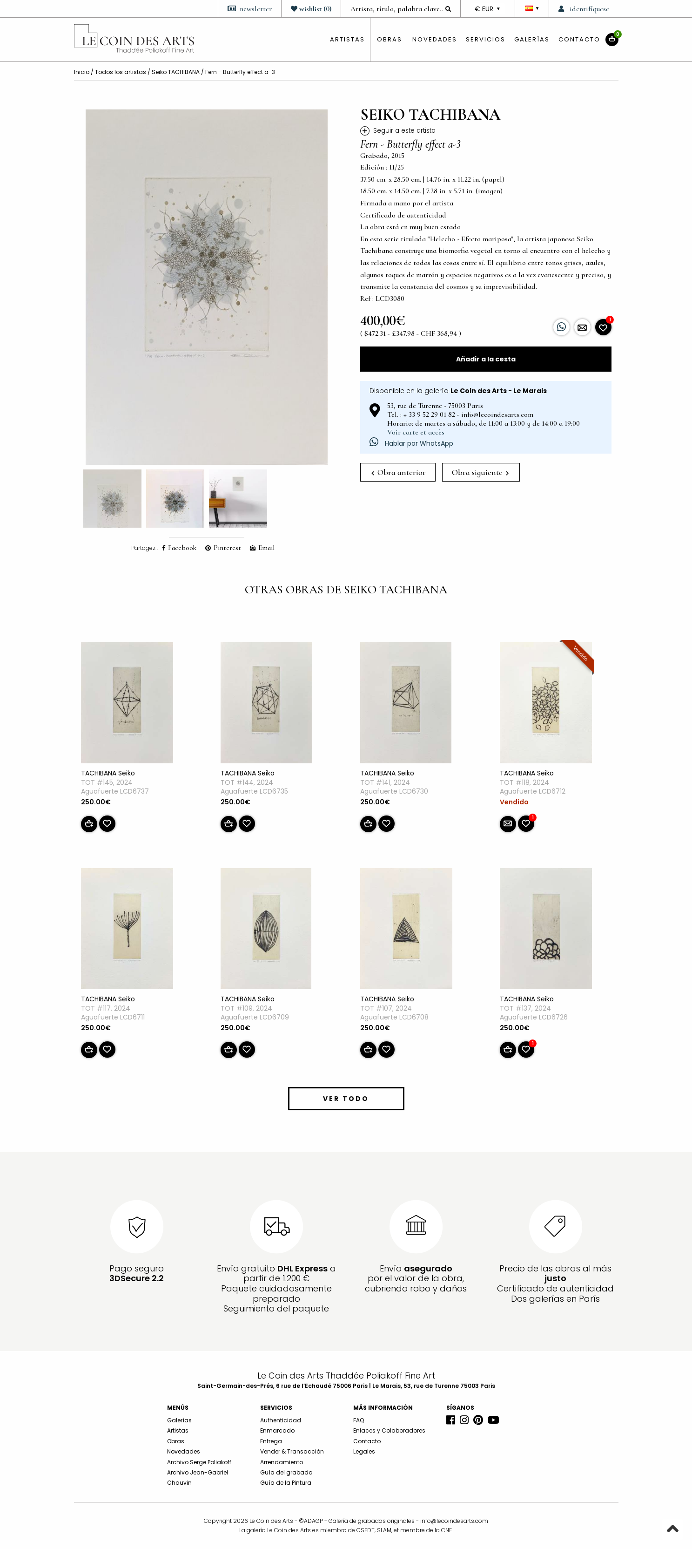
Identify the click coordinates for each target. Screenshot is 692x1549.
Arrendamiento (281, 1462)
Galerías (532, 39)
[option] (207, 287)
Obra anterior (398, 472)
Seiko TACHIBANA (176, 72)
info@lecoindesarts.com (454, 1521)
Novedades (434, 39)
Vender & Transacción (292, 1451)
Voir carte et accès (415, 432)
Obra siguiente (480, 472)
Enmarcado (277, 1430)
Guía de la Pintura (285, 1483)
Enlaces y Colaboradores (389, 1430)
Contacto (579, 39)
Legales (364, 1451)
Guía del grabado (286, 1472)
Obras (175, 1441)
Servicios (485, 39)
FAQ (358, 1420)
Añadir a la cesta (486, 359)
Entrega (271, 1441)
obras (389, 39)
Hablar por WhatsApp (411, 443)
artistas (347, 39)
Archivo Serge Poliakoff (199, 1462)
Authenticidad (280, 1420)
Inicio (81, 72)
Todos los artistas (120, 72)
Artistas (177, 1430)
